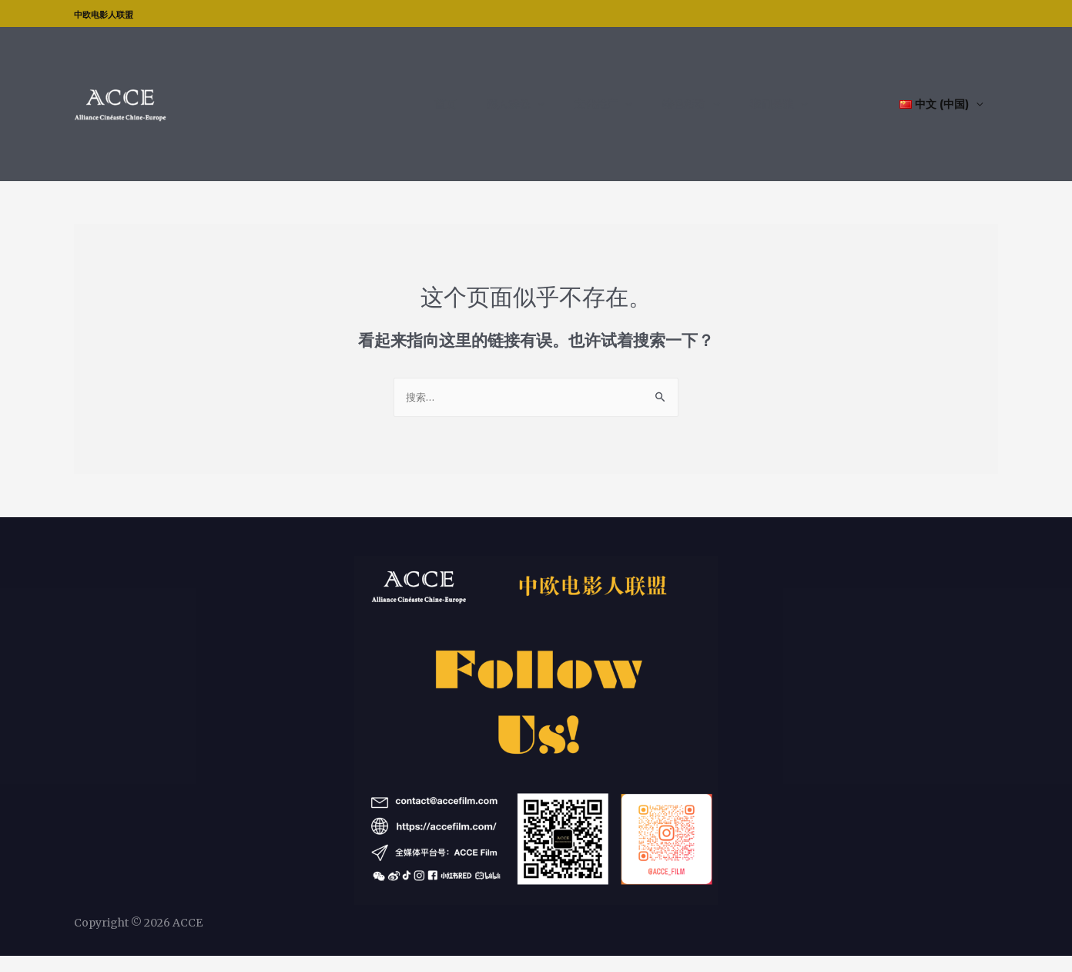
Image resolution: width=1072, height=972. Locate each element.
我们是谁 (787, 112)
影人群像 (569, 112)
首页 (522, 112)
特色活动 (714, 112)
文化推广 (642, 112)
